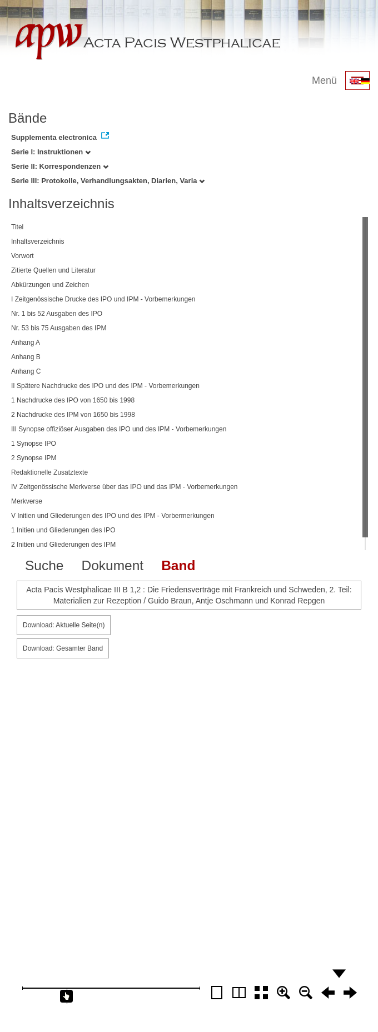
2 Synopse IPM (33, 458)
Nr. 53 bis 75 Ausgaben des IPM (58, 328)
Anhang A (25, 342)
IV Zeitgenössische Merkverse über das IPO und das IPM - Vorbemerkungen (124, 487)
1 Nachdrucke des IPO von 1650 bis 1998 (73, 400)
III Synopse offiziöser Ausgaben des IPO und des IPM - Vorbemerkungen (118, 429)
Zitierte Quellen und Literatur (53, 270)
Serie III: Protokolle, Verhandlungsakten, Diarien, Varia (108, 181)
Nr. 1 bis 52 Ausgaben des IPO (56, 314)
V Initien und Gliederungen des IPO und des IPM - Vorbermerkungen (113, 516)
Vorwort (22, 256)
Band (178, 565)
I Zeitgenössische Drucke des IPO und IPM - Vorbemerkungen (103, 299)
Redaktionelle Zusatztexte (49, 472)
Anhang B (26, 357)
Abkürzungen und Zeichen (50, 285)
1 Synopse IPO (33, 443)
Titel (17, 227)
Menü (324, 80)
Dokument (112, 565)
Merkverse (26, 501)
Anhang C (26, 371)
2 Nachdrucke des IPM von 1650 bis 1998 (73, 415)
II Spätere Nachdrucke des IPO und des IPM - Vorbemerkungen (105, 386)
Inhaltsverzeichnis (37, 241)
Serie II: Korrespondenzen (59, 166)
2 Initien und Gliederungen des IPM (63, 544)
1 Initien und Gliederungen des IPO (63, 530)
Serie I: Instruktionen (51, 152)
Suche (44, 565)
